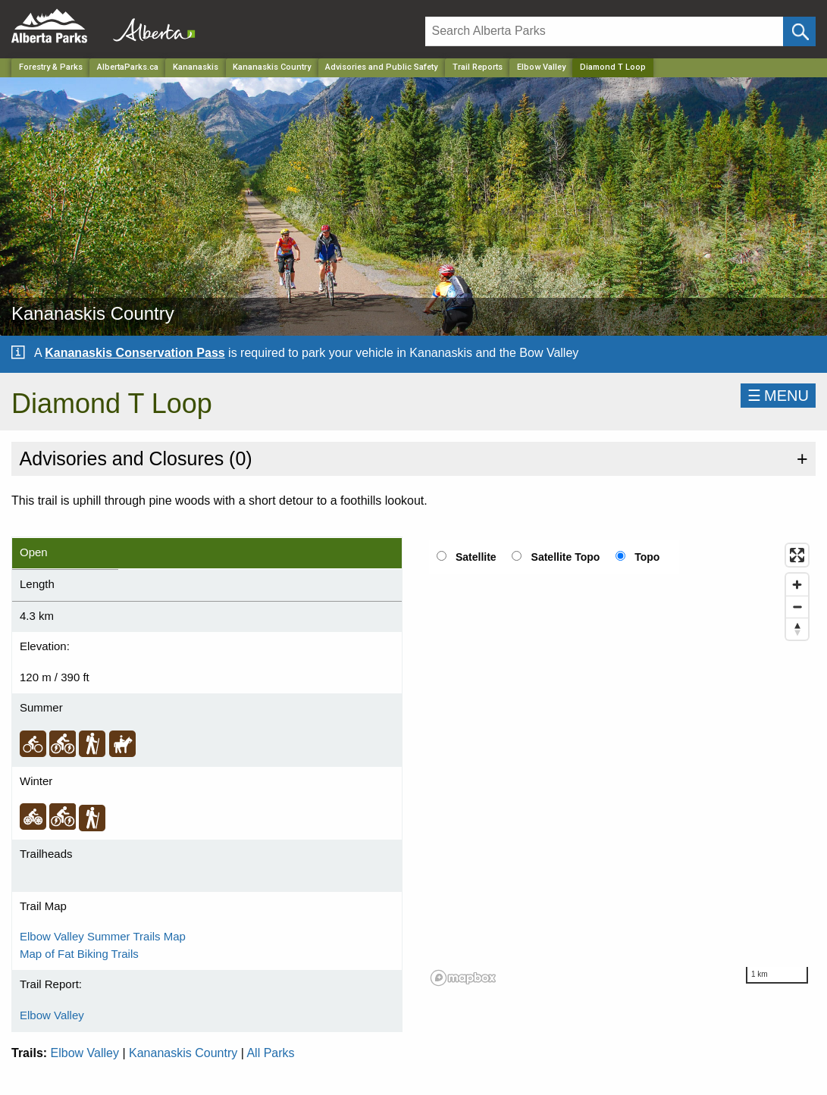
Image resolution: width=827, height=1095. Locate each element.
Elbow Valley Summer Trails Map (103, 936)
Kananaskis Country (183, 1053)
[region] (620, 764)
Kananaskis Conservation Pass (134, 352)
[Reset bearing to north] (797, 629)
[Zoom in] (797, 585)
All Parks (270, 1053)
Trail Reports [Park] (478, 67)
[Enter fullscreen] (797, 555)
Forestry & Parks (51, 67)
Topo (646, 557)
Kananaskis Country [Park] (272, 67)
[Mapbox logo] (463, 978)
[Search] (604, 31)
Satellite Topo (565, 557)
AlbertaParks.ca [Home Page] (127, 67)
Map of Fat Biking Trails (79, 953)
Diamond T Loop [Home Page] (613, 67)
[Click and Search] (799, 31)
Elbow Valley (541, 67)
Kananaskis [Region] (195, 67)
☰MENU (778, 395)
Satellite (476, 557)
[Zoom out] (797, 607)
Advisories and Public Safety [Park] (381, 67)
